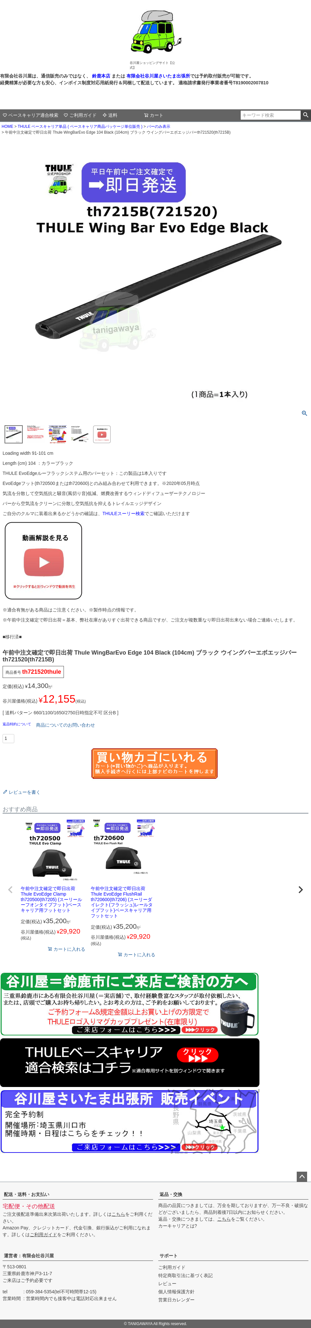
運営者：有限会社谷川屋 (29, 1255)
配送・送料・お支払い (26, 1194)
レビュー (167, 1283)
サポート (169, 1255)
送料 (109, 115)
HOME (7, 126)
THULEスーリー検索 (123, 513)
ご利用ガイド (80, 115)
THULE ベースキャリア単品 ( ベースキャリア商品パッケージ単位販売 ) (80, 126)
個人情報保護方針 (176, 1291)
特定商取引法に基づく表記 (185, 1275)
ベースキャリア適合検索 (30, 115)
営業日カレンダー (176, 1299)
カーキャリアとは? (177, 1225)
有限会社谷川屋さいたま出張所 (157, 75)
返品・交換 (171, 1194)
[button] (10, 890)
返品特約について (17, 724)
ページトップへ (302, 1177)
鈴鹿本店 (101, 75)
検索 (306, 115)
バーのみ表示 (158, 126)
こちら (118, 1214)
